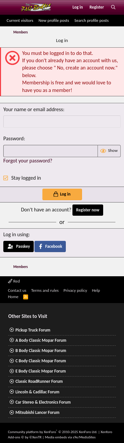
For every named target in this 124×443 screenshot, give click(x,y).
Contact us (17, 290)
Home (13, 296)
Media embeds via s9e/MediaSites (70, 437)
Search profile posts (91, 20)
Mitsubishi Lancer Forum (38, 412)
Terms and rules (45, 290)
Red (14, 281)
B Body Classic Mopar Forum (41, 350)
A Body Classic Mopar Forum (41, 340)
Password (13, 138)
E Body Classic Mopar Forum (41, 371)
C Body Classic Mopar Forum (41, 360)
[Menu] (11, 7)
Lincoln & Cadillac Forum (38, 391)
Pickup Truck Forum (33, 330)
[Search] (113, 7)
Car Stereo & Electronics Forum (43, 402)
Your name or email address (33, 109)
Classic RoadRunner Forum (39, 381)
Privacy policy (75, 290)
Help (96, 290)
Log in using (15, 234)
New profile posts (54, 20)
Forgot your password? (27, 160)
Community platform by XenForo (52, 432)
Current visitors (20, 20)
